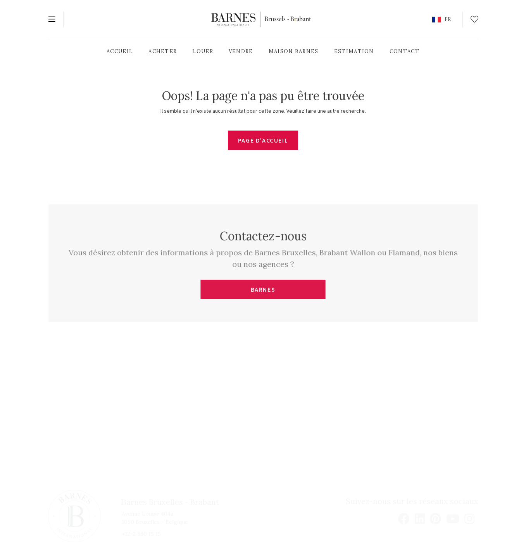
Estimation (354, 51)
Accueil (120, 51)
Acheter (162, 51)
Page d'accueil (263, 140)
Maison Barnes (294, 51)
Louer (202, 51)
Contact (404, 51)
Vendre (241, 51)
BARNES (263, 289)
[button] (441, 19)
